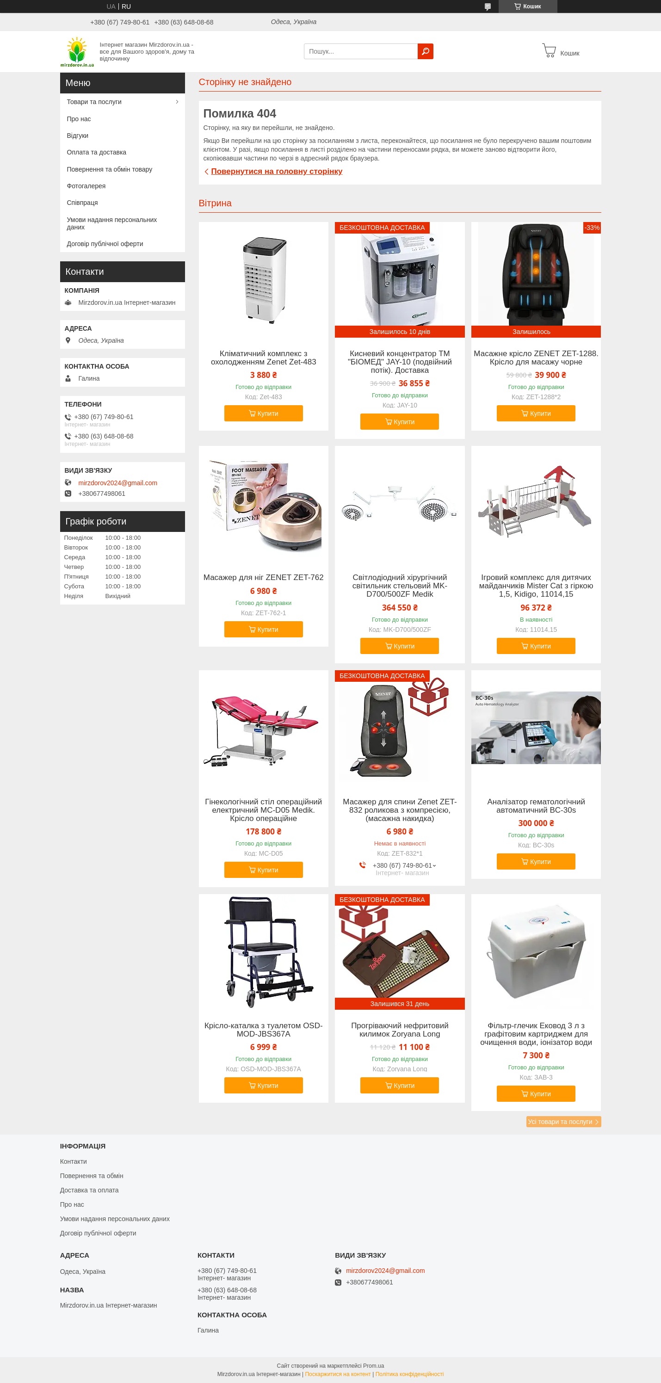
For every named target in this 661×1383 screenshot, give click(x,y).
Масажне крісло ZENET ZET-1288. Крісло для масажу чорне (536, 358)
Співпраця (82, 202)
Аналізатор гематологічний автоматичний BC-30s (536, 806)
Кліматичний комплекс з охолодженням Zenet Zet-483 (263, 358)
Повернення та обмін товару (110, 169)
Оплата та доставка (97, 152)
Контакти (73, 1161)
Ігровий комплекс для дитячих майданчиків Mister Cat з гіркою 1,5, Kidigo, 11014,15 (536, 586)
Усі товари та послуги (560, 1121)
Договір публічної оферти (105, 243)
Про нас (79, 119)
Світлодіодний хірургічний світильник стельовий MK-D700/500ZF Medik (400, 586)
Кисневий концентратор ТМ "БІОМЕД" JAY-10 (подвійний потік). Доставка (400, 362)
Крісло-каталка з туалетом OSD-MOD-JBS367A (263, 1030)
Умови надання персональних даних (112, 223)
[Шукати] (425, 51)
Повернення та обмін (92, 1175)
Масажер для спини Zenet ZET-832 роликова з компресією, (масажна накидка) (400, 810)
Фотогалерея (86, 186)
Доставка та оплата (89, 1190)
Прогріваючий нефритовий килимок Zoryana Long (400, 1030)
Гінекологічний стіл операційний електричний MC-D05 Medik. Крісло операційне (263, 810)
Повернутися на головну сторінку (277, 171)
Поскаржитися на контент (338, 1374)
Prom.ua (373, 1366)
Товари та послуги (94, 101)
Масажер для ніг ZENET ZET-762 (264, 578)
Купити (268, 413)
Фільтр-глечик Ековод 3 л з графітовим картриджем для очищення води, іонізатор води (536, 1034)
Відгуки (78, 135)
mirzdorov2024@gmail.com (118, 483)
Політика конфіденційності (410, 1374)
